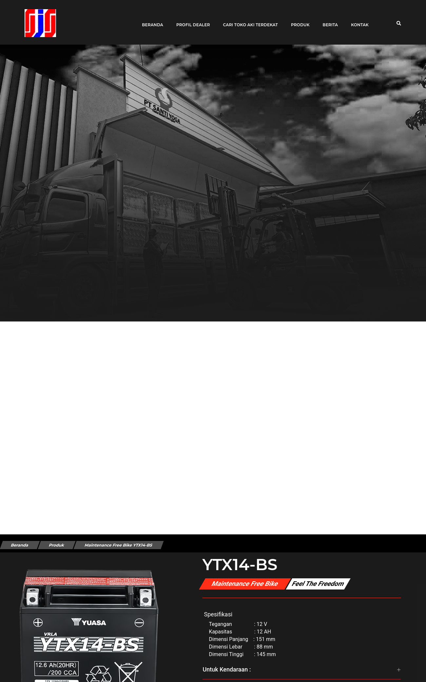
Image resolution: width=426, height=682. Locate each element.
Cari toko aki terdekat (248, 20)
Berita (328, 20)
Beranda (150, 20)
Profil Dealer (191, 20)
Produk (298, 20)
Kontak (357, 20)
